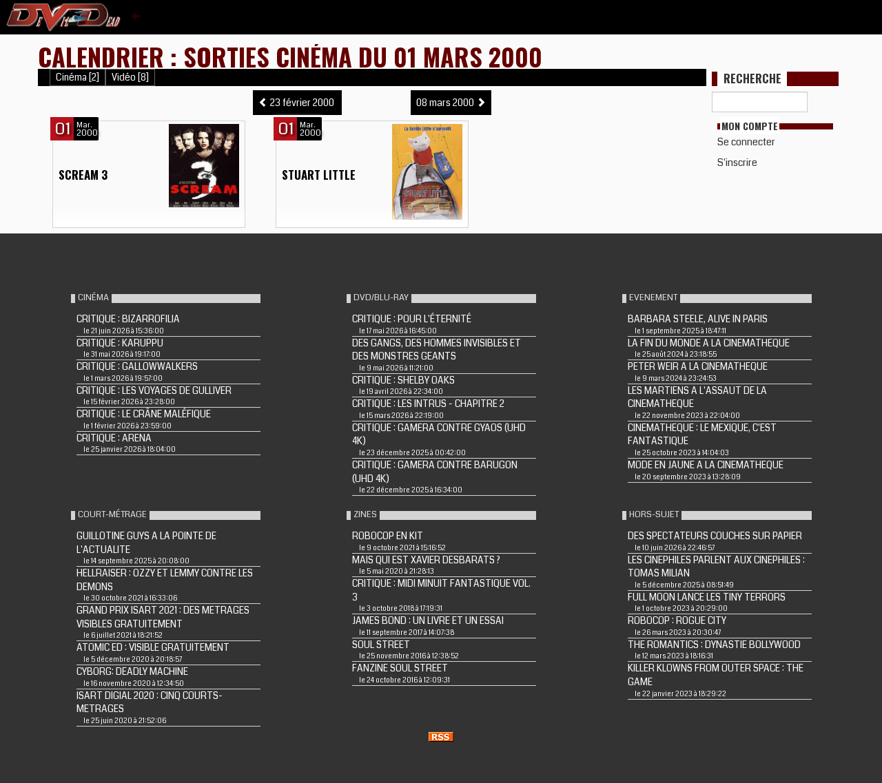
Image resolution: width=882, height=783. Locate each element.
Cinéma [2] (77, 77)
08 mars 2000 (451, 102)
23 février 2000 (297, 102)
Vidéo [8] (130, 77)
